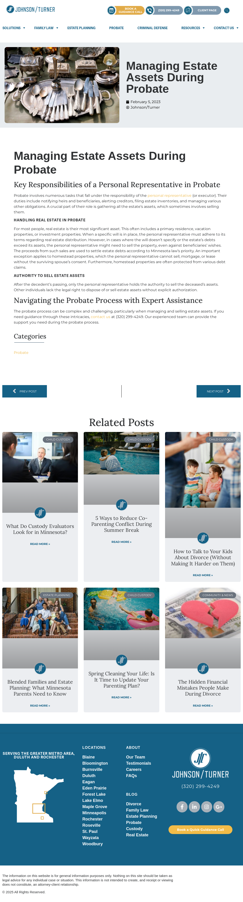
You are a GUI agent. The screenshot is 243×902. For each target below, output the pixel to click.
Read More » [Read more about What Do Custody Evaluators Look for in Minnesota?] (40, 544)
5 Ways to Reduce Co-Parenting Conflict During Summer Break (121, 524)
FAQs (131, 775)
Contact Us (224, 28)
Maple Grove (94, 806)
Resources (190, 28)
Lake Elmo (92, 800)
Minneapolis (94, 813)
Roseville (91, 825)
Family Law (44, 28)
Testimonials (138, 763)
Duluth (88, 775)
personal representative (170, 195)
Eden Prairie (94, 788)
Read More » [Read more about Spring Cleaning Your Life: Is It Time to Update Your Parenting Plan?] (121, 697)
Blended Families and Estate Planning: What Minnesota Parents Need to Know (40, 688)
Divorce (133, 804)
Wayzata (90, 837)
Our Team (135, 757)
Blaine (88, 757)
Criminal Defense (152, 28)
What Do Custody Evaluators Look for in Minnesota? (40, 529)
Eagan (88, 782)
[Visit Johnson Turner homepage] (30, 9)
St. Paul (89, 831)
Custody (134, 828)
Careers (133, 769)
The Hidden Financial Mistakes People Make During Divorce (203, 688)
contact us (100, 317)
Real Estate (137, 835)
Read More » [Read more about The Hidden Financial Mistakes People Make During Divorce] (203, 705)
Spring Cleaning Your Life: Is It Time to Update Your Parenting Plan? (121, 679)
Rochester (92, 819)
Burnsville (92, 769)
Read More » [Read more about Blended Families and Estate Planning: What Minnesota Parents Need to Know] (40, 705)
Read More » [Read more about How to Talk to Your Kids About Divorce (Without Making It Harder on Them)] (203, 575)
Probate (116, 28)
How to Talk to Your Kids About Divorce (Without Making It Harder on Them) (203, 557)
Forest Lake (94, 794)
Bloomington (95, 763)
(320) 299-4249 (200, 786)
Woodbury (92, 844)
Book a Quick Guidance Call (200, 830)
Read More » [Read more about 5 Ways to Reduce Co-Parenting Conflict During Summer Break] (121, 542)
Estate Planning (81, 28)
